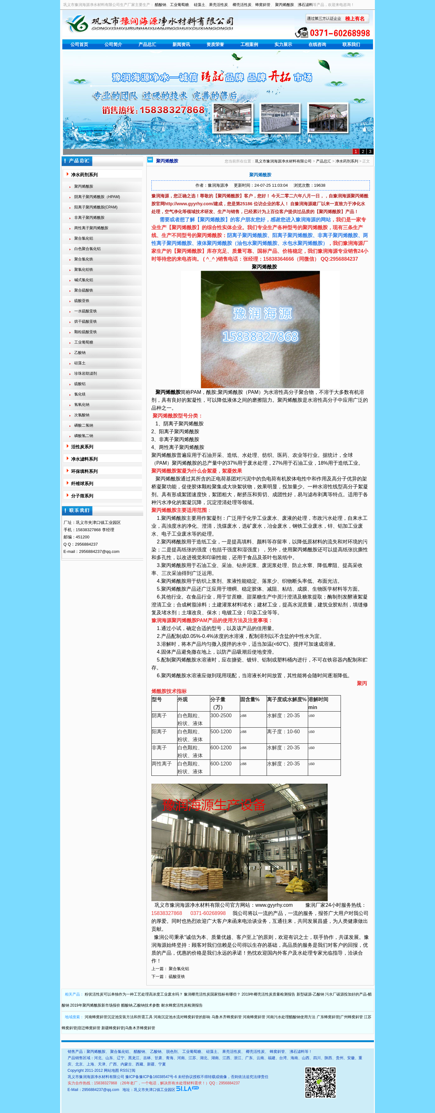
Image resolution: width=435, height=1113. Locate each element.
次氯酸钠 (81, 415)
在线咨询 (317, 44)
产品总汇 (147, 44)
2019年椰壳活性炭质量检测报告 (269, 994)
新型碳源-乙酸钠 (310, 994)
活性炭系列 (82, 446)
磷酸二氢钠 (83, 425)
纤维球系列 (82, 483)
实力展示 (283, 44)
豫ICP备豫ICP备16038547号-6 (151, 1077)
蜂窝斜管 (262, 5)
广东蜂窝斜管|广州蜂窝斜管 (340, 1017)
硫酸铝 (80, 384)
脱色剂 (172, 1051)
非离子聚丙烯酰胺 (89, 217)
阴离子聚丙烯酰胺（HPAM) (97, 197)
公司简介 (113, 44)
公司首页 (79, 44)
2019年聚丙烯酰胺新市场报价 (95, 1005)
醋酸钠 (160, 5)
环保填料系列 (84, 471)
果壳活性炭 (218, 5)
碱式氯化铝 (83, 280)
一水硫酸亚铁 (85, 311)
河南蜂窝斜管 (254, 1017)
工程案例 (249, 44)
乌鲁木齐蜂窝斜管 (227, 1017)
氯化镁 (80, 394)
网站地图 (111, 1070)
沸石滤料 (305, 5)
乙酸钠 (80, 352)
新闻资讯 (181, 44)
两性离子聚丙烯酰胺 (91, 228)
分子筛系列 (82, 495)
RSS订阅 (127, 1070)
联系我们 (351, 44)
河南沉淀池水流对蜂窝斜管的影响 (182, 1017)
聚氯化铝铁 (83, 269)
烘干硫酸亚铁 (85, 321)
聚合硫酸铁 (83, 290)
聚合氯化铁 (83, 259)
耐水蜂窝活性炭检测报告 (182, 1005)
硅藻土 (199, 5)
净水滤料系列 (84, 459)
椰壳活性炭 (242, 5)
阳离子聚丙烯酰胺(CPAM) (96, 207)
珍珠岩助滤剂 (85, 373)
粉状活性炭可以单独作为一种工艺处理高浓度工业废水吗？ (134, 994)
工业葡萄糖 (179, 5)
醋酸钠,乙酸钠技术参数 (140, 1005)
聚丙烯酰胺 (284, 5)
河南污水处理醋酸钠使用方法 (290, 1017)
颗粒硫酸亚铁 (85, 332)
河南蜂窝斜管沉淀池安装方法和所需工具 (119, 1017)
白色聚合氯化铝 (87, 249)
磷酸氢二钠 (83, 436)
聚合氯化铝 (83, 238)
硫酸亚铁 (81, 300)
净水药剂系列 (84, 174)
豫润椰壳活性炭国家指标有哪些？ (212, 994)
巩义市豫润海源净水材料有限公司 (283, 161)
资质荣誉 (215, 44)
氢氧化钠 (81, 404)
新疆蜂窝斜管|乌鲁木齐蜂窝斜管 (128, 1028)
